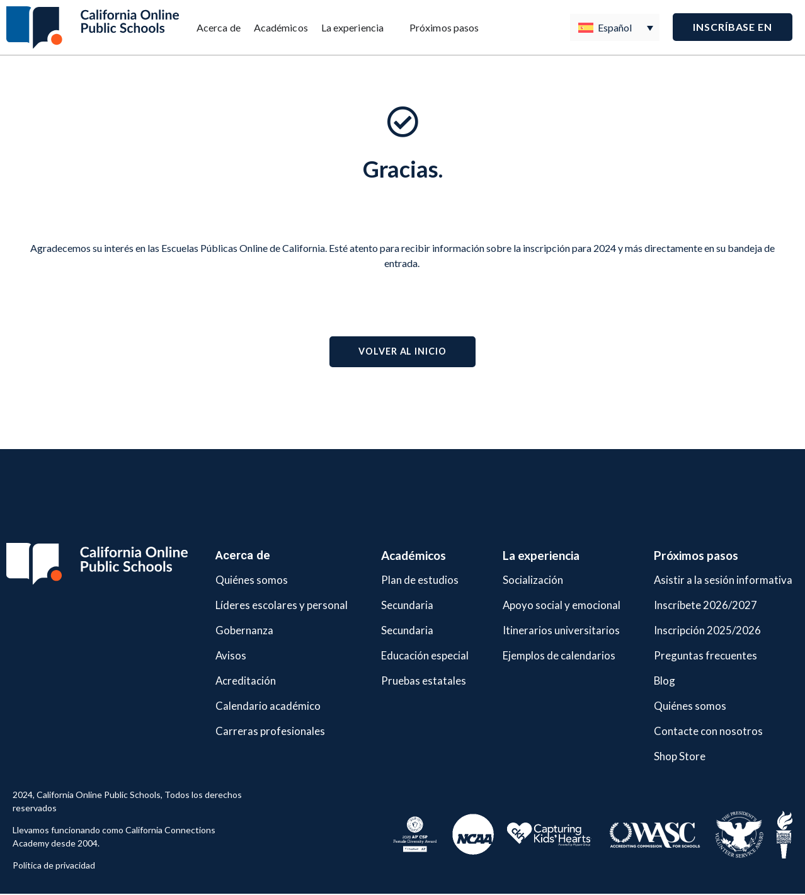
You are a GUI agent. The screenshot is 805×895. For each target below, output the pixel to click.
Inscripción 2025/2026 (695, 631)
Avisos (216, 656)
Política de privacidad (54, 866)
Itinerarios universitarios (550, 631)
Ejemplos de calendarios (548, 656)
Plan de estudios (411, 581)
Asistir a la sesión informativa (713, 581)
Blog (647, 681)
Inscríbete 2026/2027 (693, 605)
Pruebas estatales (415, 681)
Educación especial (417, 656)
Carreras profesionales (259, 731)
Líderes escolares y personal (274, 605)
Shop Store (664, 757)
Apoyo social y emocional (551, 605)
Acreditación (232, 681)
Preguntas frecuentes (693, 656)
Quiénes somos (239, 581)
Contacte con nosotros (696, 731)
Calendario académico (257, 706)
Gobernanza (230, 631)
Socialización (518, 581)
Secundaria (396, 605)
